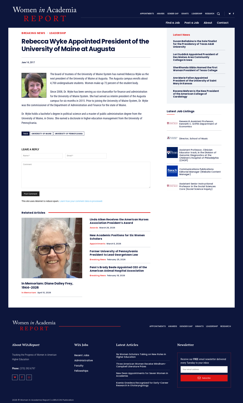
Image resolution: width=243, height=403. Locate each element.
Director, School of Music (193, 138)
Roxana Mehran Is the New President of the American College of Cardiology (196, 93)
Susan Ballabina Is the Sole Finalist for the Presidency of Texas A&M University (195, 44)
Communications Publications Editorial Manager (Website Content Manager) (200, 172)
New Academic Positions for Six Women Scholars (117, 237)
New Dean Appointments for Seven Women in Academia (142, 374)
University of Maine (42, 133)
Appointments (97, 243)
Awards (94, 228)
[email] (204, 369)
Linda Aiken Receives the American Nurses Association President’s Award (119, 221)
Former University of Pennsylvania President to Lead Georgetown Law (114, 253)
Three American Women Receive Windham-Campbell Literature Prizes (141, 365)
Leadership (57, 33)
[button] (218, 13)
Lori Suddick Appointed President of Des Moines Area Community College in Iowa (195, 57)
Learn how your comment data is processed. (81, 201)
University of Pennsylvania (69, 133)
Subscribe (204, 378)
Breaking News (33, 33)
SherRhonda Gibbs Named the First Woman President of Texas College (195, 69)
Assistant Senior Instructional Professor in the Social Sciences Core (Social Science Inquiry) (197, 186)
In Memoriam (29, 292)
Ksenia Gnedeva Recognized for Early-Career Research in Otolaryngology (142, 384)
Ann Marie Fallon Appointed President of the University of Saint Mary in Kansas (194, 80)
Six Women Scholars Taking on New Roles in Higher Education (141, 355)
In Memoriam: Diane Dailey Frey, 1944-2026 (47, 285)
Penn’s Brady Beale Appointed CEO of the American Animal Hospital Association (118, 269)
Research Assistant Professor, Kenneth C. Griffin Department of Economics (198, 124)
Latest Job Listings (180, 111)
